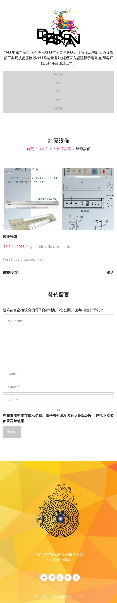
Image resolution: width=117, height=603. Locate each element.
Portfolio (45, 148)
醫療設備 (64, 148)
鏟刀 (110, 272)
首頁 (30, 148)
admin (39, 246)
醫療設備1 (11, 272)
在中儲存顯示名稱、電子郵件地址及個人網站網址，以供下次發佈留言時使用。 (58, 418)
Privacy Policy (67, 597)
